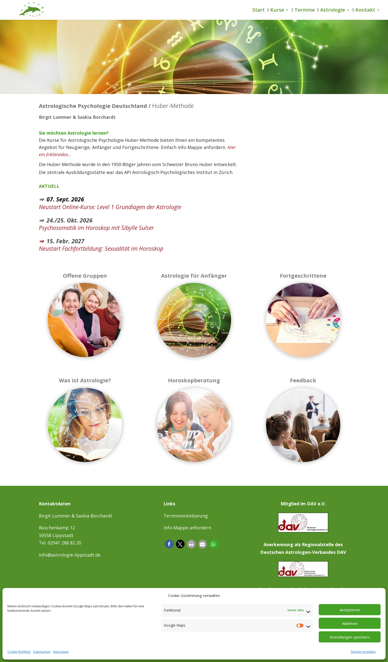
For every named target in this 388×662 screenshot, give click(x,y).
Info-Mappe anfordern (187, 528)
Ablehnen (350, 623)
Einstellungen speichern (350, 637)
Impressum (61, 652)
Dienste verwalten (363, 652)
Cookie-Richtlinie (19, 652)
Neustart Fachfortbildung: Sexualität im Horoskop (101, 248)
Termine (304, 10)
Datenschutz (41, 652)
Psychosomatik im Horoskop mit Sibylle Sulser (96, 228)
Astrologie (332, 10)
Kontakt (365, 10)
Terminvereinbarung (186, 516)
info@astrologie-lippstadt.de (69, 555)
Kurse (277, 10)
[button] (169, 544)
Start (258, 10)
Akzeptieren (350, 609)
